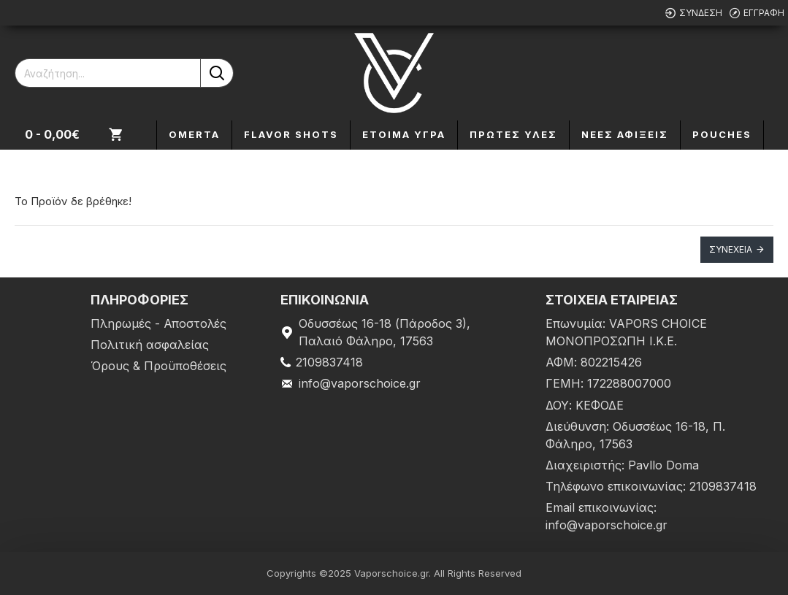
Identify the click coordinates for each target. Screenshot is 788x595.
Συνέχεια (730, 249)
